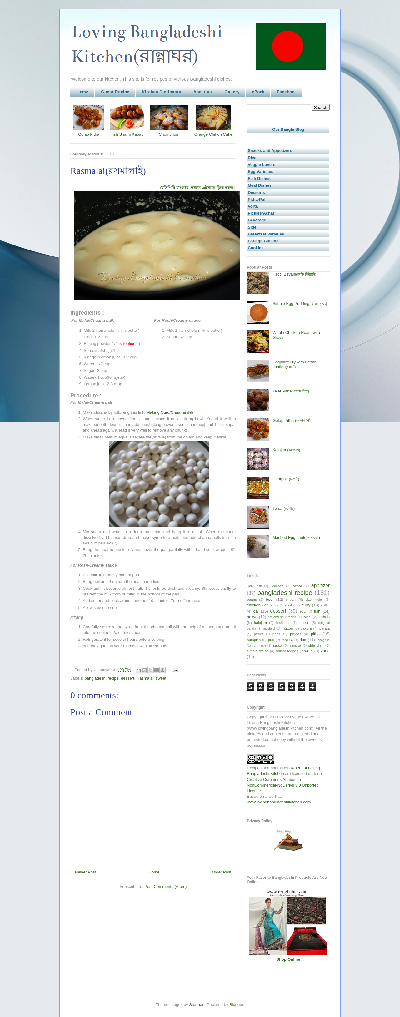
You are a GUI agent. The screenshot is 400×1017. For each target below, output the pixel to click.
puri (271, 640)
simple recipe (258, 651)
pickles (295, 634)
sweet (161, 678)
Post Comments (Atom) (165, 886)
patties (259, 634)
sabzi (277, 645)
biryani (291, 599)
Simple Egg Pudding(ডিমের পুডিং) (299, 303)
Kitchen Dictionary (161, 91)
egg (302, 611)
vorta (325, 651)
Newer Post (85, 872)
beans (252, 599)
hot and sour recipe (282, 617)
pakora (306, 628)
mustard (269, 628)
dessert (127, 678)
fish (317, 611)
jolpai (307, 617)
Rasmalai (145, 678)
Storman (196, 1004)
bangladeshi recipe (102, 678)
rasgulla (287, 640)
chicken (254, 605)
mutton (287, 628)
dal (256, 611)
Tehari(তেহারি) (283, 508)
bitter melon (314, 599)
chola (289, 605)
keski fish (283, 623)
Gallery (231, 91)
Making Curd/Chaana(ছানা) (170, 412)
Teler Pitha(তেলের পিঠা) (290, 391)
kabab (324, 617)
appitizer (320, 585)
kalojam (260, 622)
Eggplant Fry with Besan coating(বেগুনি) (294, 364)
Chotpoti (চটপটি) (285, 479)
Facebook (287, 91)
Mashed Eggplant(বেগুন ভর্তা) (296, 537)
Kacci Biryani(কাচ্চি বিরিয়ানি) (294, 274)
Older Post (221, 872)
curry (305, 605)
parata (324, 628)
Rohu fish (254, 586)
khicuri (304, 622)
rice (303, 639)
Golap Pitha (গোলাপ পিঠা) (292, 420)
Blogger (236, 1004)
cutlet (325, 605)
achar (297, 586)
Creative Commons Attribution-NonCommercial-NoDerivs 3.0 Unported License (283, 785)
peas (276, 634)
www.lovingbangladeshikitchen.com (279, 802)
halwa (252, 617)
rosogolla (323, 640)
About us (202, 91)
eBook (258, 91)
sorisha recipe (286, 651)
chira (274, 605)
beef (270, 599)
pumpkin (254, 640)
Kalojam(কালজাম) (286, 450)
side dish (316, 645)
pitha (315, 633)
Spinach (277, 586)
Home (82, 91)
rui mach (259, 645)
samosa (295, 645)
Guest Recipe (115, 91)
